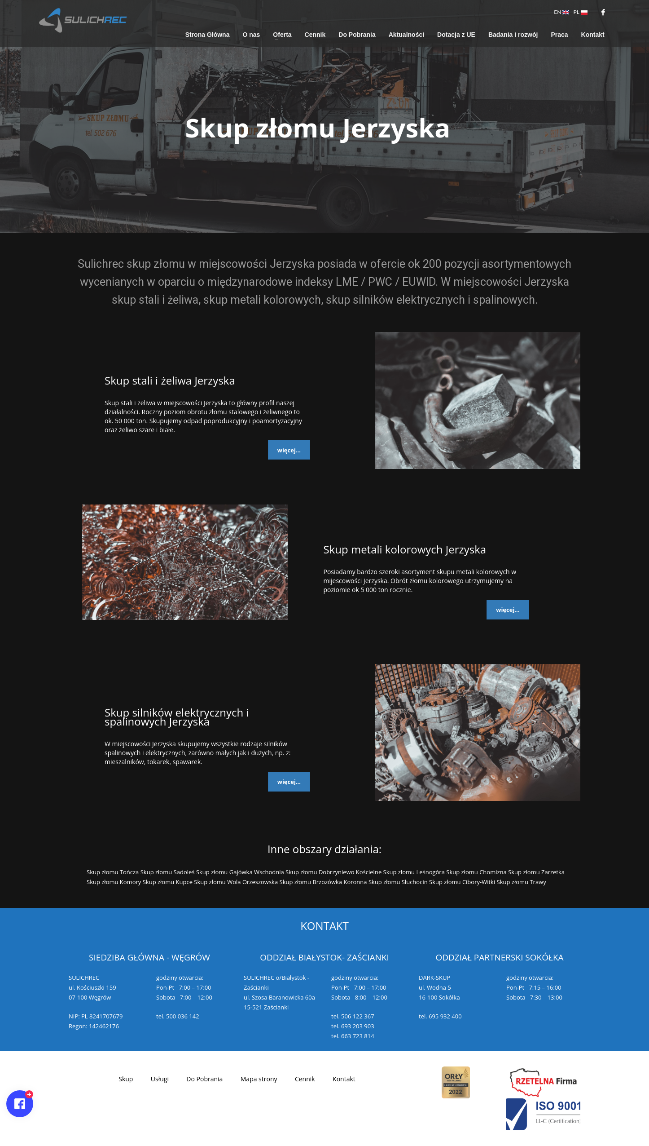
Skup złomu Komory (114, 882)
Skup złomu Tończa (113, 872)
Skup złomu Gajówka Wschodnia (240, 872)
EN (561, 12)
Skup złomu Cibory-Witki (462, 882)
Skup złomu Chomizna (476, 872)
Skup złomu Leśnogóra (414, 872)
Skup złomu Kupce (168, 882)
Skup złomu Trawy (521, 882)
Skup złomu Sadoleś (167, 872)
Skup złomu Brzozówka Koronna (323, 882)
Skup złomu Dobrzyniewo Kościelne (333, 872)
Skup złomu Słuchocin (398, 882)
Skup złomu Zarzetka (536, 872)
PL (581, 12)
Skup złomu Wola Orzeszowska (236, 882)
